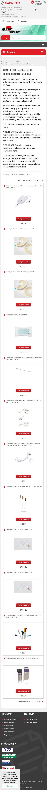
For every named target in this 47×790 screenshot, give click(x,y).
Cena (27, 174)
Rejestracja (25, 21)
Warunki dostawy (31, 722)
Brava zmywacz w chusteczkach (17, 314)
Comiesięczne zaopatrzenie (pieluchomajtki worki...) (17, 64)
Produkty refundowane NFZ (10, 62)
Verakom (29, 787)
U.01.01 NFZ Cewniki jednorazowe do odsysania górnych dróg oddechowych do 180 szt (22, 82)
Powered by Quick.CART (10, 787)
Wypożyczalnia (8, 725)
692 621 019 (12, 2)
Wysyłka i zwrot (9, 728)
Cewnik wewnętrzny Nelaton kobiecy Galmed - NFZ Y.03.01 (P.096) (23, 616)
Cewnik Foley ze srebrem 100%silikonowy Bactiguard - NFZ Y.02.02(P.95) (24, 358)
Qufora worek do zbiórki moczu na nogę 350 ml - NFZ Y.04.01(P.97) (24, 187)
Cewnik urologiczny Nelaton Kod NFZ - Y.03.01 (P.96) (24, 486)
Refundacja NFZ (9, 722)
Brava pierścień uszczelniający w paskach (20, 229)
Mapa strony (8, 735)
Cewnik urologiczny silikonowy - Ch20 (19, 572)
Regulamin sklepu (9, 732)
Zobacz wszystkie (23, 180)
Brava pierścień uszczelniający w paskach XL (21, 272)
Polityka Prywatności (10, 719)
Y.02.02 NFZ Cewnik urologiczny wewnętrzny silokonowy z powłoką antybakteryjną (19, 148)
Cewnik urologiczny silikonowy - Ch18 (19, 529)
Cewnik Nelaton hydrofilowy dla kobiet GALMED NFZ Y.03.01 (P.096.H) (24, 401)
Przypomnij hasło (31, 719)
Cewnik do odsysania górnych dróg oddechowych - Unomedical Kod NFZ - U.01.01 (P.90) (23, 444)
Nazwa (21, 174)
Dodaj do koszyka (23, 219)
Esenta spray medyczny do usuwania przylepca (22, 658)
